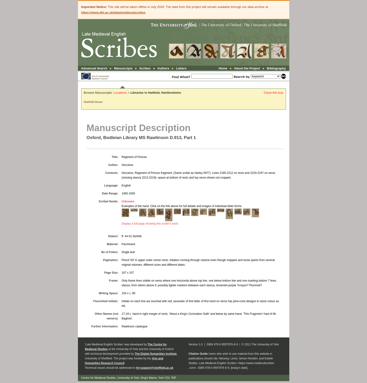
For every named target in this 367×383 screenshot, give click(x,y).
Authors (163, 68)
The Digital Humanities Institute (155, 353)
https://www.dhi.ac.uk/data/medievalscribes (113, 12)
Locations (120, 92)
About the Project (247, 68)
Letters (181, 68)
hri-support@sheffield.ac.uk (154, 367)
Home (223, 68)
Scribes (144, 68)
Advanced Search (94, 68)
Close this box (273, 92)
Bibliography (276, 68)
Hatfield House (93, 102)
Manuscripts (123, 68)
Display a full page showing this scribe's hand (150, 223)
